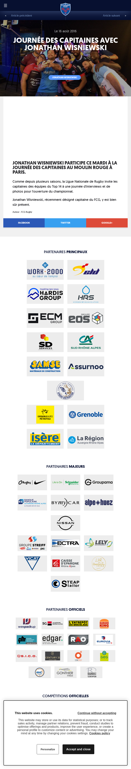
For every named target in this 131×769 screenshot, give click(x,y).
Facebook (24, 222)
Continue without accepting (96, 713)
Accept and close (78, 749)
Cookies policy (99, 733)
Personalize (48, 749)
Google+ (106, 222)
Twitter (65, 222)
